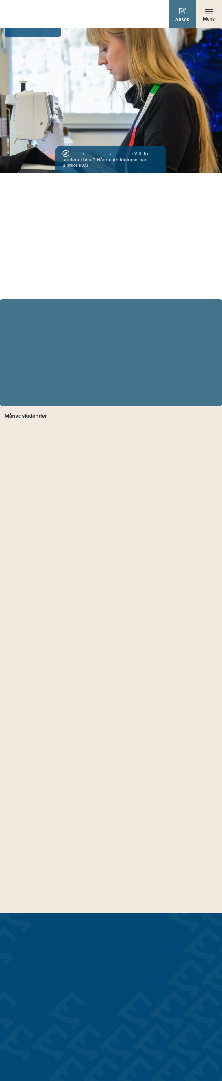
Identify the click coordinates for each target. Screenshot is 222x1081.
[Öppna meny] (209, 14)
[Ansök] (182, 14)
